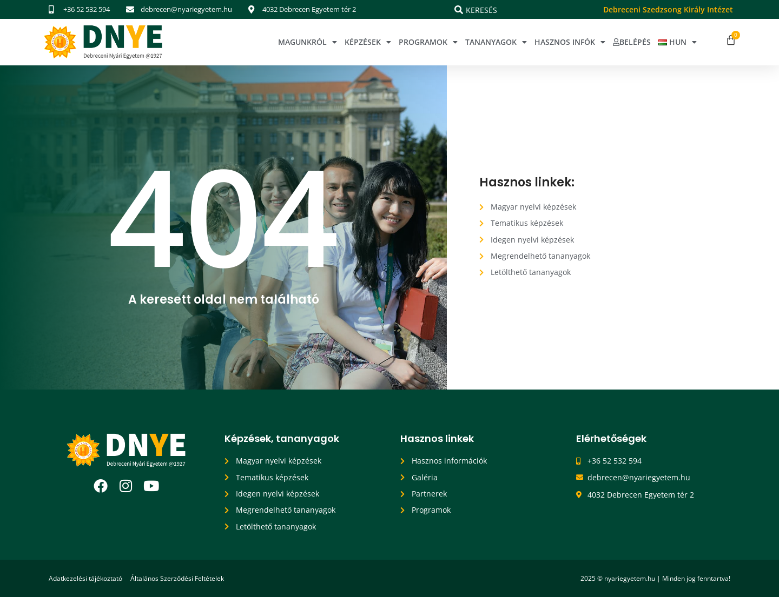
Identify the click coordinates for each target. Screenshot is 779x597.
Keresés (481, 10)
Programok (428, 42)
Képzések (368, 42)
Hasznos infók (569, 42)
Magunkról (307, 42)
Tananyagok (496, 42)
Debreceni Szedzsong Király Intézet (668, 9)
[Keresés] (458, 9)
